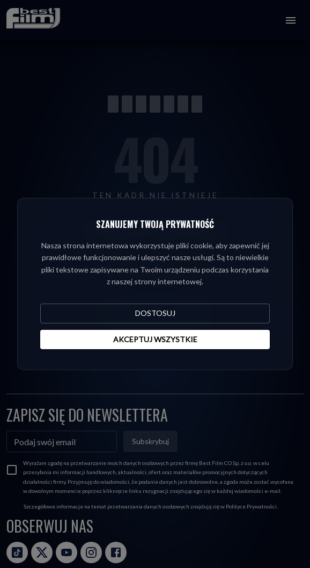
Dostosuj (155, 313)
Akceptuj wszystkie (155, 339)
